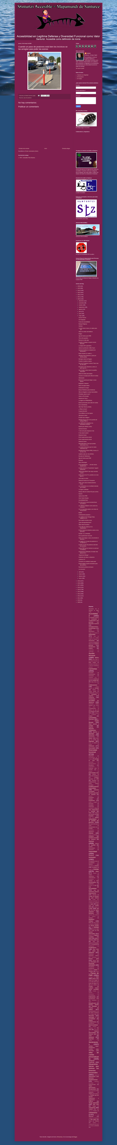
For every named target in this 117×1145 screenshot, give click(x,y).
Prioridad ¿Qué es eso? (84, 394)
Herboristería (91, 830)
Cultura (90, 716)
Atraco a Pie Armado (84, 396)
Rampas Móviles (94, 1004)
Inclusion (92, 857)
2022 (79, 294)
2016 (79, 587)
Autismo (91, 648)
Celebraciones (93, 685)
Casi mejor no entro (83, 478)
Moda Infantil (96, 922)
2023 (79, 292)
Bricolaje (90, 663)
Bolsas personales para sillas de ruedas (88, 402)
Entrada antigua (66, 148)
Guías (90, 817)
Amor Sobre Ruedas (84, 498)
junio (80, 313)
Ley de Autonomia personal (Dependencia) (94, 892)
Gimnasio (92, 814)
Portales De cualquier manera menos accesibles (94, 988)
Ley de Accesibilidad (94, 887)
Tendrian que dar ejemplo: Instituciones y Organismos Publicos (94, 1098)
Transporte (92, 1107)
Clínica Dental (92, 691)
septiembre (82, 307)
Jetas (97, 871)
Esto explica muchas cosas (85, 520)
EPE (98, 779)
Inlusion (97, 865)
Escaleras (94, 780)
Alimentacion (91, 631)
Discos (90, 742)
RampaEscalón (92, 1003)
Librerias (94, 894)
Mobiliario (91, 917)
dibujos (90, 738)
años (95, 636)
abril (80, 572)
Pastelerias (91, 954)
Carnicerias (91, 675)
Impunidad (93, 851)
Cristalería (97, 712)
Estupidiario (91, 797)
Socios (96, 1074)
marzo (80, 574)
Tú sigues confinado (83, 489)
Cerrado (97, 688)
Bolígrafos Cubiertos (84, 383)
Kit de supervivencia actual (85, 437)
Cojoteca (91, 692)
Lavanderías (91, 879)
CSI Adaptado (82, 319)
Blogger (75, 1137)
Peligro (80, 333)
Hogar (90, 834)
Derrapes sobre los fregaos (85, 359)
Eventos (91, 799)
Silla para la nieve (83, 415)
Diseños (90, 744)
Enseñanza (96, 775)
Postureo (81, 460)
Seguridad (91, 1038)
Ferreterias (91, 805)
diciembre (81, 300)
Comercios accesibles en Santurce (94, 700)
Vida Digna (93, 1119)
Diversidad (92, 748)
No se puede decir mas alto (85, 535)
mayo (80, 315)
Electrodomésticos (92, 763)
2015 (79, 589)
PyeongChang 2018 (94, 998)
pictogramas (91, 968)
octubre (81, 305)
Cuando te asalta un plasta (85, 361)
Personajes (93, 962)
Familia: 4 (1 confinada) (84, 533)
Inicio (45, 148)
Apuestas (90, 637)
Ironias (96, 869)
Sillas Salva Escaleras (84, 524)
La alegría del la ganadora (85, 345)
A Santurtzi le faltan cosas (94, 610)
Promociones (91, 994)
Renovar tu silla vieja (84, 340)
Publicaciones (92, 997)
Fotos (90, 812)
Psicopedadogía (92, 995)
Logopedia (97, 902)
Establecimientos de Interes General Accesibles (94, 783)
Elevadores (91, 765)
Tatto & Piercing (92, 1090)
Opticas (90, 943)
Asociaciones (92, 646)
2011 (79, 598)
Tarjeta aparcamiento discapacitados (92, 1087)
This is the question (83, 338)
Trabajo (94, 1106)
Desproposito (92, 736)
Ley (95, 885)
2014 (79, 591)
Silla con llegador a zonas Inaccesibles (88, 392)
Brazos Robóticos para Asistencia (87, 390)
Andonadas (92, 634)
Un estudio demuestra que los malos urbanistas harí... (87, 447)
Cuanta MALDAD (83, 411)
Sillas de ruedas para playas (85, 373)
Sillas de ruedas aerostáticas (86, 331)
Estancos (90, 796)
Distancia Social (82, 435)
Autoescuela (91, 649)
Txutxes (95, 1110)
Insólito (90, 869)
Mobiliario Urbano (91, 920)
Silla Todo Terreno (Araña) (85, 407)
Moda (90, 922)
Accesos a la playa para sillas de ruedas (88, 375)
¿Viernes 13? (82, 559)
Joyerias (94, 873)
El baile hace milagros (84, 417)
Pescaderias (91, 966)
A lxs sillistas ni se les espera (86, 413)
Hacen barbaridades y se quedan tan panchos (94, 820)
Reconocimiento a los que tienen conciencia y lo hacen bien (94, 1013)
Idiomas (97, 843)
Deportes (91, 727)
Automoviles (91, 651)
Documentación (92, 757)
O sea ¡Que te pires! (83, 433)
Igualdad (93, 845)
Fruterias (97, 812)
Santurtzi (91, 1037)
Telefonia (91, 1093)
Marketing (91, 913)
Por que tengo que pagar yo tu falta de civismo (94, 983)
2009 (79, 602)
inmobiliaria (94, 867)
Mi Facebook (80, 77)
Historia (91, 833)
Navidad (96, 927)
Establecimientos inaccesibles (94, 787)
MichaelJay (59, 1137)
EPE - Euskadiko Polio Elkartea (27, 157)
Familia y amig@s (93, 802)
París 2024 (96, 949)
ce (89, 683)
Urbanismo (93, 1113)
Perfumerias (94, 957)
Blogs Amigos (92, 662)
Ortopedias (96, 943)
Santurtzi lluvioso (83, 428)
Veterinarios (96, 1118)
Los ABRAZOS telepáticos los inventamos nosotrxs (86, 423)
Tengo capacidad (94, 1103)
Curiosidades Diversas (92, 718)
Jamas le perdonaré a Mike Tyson (87, 348)
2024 (79, 290)
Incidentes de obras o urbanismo (87, 557)
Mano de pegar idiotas (84, 385)
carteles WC (96, 680)
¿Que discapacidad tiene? (85, 522)
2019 (79, 581)
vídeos (90, 1121)
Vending (90, 1118)
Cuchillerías (93, 714)
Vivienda (97, 1121)
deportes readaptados (92, 729)
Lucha (90, 908)
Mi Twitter (79, 78)
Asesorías (91, 642)
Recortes (91, 1015)
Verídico (81, 326)
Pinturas (90, 969)
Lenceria (90, 885)
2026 (79, 286)
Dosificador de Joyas (84, 387)
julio (80, 311)
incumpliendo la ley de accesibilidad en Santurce (94, 863)
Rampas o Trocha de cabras (94, 1008)
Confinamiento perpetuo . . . (85, 514)
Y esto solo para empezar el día (86, 431)
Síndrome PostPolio (91, 1061)
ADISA (90, 629)
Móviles (91, 924)
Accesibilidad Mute (83, 500)
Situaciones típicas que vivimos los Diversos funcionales (94, 1068)
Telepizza (97, 1093)
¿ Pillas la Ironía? (83, 409)
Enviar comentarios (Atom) (31, 151)
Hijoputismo (91, 831)
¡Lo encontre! (82, 569)
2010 (79, 600)
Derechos (91, 735)
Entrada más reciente (24, 148)
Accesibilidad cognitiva (94, 617)
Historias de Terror (83, 398)
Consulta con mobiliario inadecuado (87, 561)
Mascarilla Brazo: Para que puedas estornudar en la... (87, 444)
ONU (94, 941)
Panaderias (94, 944)
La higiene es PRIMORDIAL (85, 400)
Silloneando (81, 378)
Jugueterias (91, 876)
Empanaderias (91, 766)
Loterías (95, 907)
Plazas (97, 971)
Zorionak (97, 1125)
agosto (80, 309)
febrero (81, 576)
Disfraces (91, 746)
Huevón (80, 493)
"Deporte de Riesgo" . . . (84, 555)
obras (90, 938)
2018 (79, 583)
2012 (79, 596)
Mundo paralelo (95, 925)
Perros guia (94, 958)
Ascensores (92, 640)
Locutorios (91, 902)
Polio (97, 977)
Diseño (95, 742)
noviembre (81, 303)
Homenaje (95, 834)
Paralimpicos (92, 947)
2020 (79, 299)
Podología (91, 977)
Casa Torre (93, 681)
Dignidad (91, 741)
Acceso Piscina (82, 317)
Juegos (90, 874)
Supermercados (92, 1084)
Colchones (97, 692)
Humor (91, 841)
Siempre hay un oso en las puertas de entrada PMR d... (88, 420)
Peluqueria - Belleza (94, 955)
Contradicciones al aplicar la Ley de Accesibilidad (94, 710)
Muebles (97, 924)
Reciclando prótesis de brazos (86, 567)
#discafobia (91, 608)
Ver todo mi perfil (80, 68)
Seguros (90, 1040)
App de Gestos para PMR (85, 336)
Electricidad (91, 762)
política (94, 978)
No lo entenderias (83, 404)
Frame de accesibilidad (84, 322)
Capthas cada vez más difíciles (86, 454)
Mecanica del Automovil (94, 914)
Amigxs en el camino (93, 632)
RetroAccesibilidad (93, 1025)
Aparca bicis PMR (83, 496)
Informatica (91, 865)
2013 (79, 593)
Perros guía (96, 960)
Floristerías (91, 808)
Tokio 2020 (96, 1104)
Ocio (97, 940)
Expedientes (92, 800)
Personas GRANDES (92, 964)
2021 (79, 296)
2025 (79, 288)
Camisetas (93, 669)
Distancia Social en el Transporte (87, 480)
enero (80, 578)
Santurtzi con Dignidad (82, 75)
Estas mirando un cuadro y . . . (86, 353)
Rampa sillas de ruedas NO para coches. (89, 491)
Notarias (90, 935)
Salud (97, 1029)
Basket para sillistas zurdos (85, 426)
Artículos (95, 639)
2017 (79, 585)
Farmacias (91, 803)
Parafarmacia (91, 946)
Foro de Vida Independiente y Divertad (94, 810)
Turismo (91, 1109)
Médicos (93, 916)
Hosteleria (91, 836)
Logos (91, 904)
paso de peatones (28, 97)
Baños (97, 657)
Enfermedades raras (94, 772)
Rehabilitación (91, 1023)
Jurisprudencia (92, 877)
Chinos (94, 689)
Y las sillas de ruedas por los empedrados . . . (86, 527)
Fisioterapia (91, 806)
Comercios (91, 697)
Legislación (91, 883)
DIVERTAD (91, 755)
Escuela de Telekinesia (84, 456)
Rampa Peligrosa (83, 324)
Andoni (88, 53)
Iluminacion (91, 849)
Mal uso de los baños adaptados (94, 910)
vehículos (91, 1116)
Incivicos (91, 855)
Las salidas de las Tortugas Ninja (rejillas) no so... (87, 517)
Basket (80, 512)
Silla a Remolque (83, 462)
